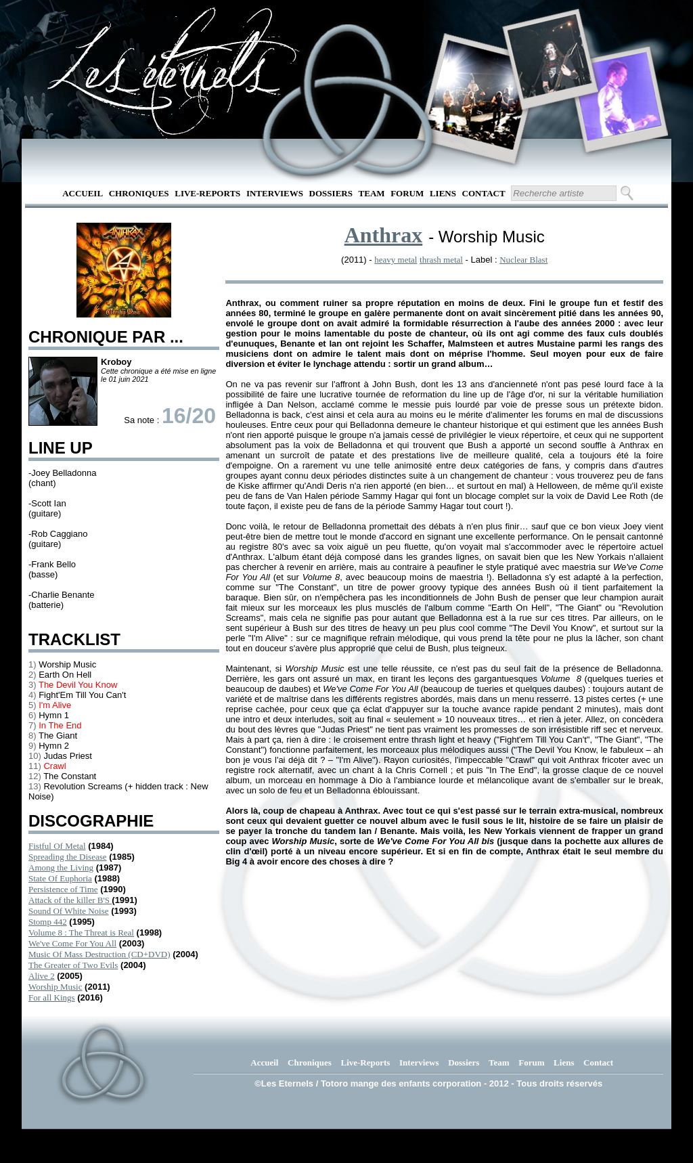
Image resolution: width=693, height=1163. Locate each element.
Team (372, 193)
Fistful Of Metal (57, 846)
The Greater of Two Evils (73, 965)
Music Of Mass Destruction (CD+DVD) (99, 954)
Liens (443, 193)
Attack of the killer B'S (70, 900)
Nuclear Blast (523, 260)
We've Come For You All (72, 943)
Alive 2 (41, 976)
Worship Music (55, 987)
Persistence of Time (63, 889)
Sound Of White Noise (68, 911)
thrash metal (441, 260)
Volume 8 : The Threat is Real (81, 932)
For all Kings (51, 997)
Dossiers (331, 193)
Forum (407, 193)
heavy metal (395, 260)
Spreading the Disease (67, 857)
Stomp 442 (47, 922)
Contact (484, 193)
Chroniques (139, 193)
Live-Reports (207, 193)
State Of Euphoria (60, 878)
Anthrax (383, 235)
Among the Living (60, 867)
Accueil (82, 193)
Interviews (274, 193)
